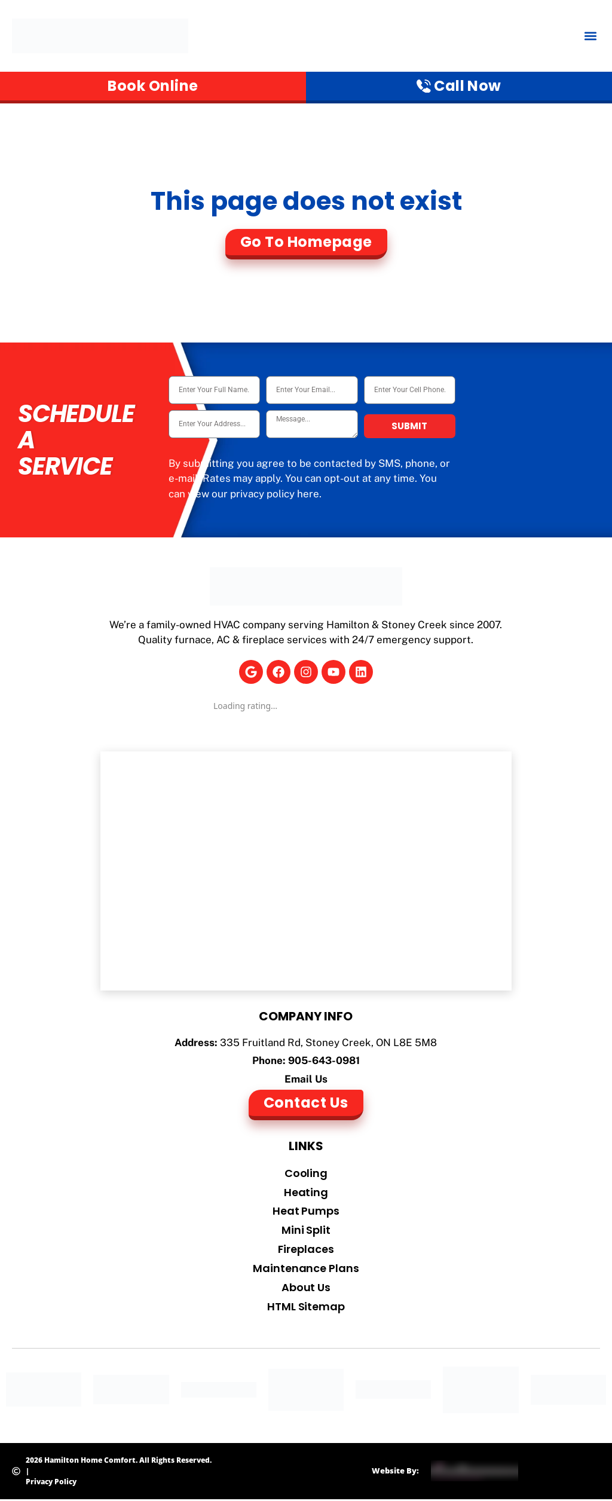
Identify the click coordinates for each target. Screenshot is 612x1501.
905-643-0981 (324, 1061)
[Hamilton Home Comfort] (306, 871)
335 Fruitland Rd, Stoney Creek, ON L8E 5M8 (328, 1043)
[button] (590, 36)
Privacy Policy (51, 1483)
